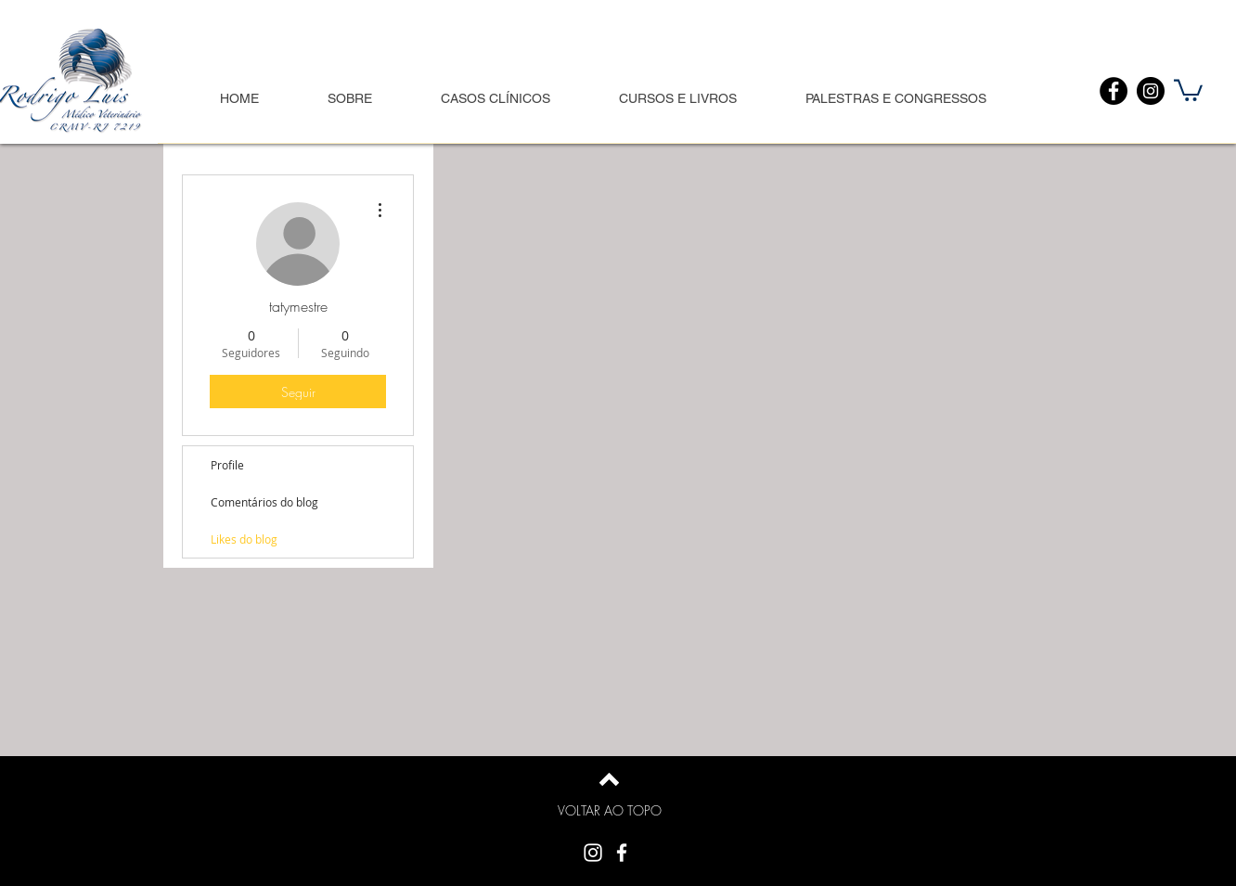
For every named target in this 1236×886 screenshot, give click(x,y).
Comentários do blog (264, 501)
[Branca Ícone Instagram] (593, 853)
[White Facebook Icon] (622, 853)
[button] (1188, 89)
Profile (227, 464)
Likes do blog (244, 539)
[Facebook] (1113, 91)
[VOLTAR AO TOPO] (609, 811)
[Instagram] (1151, 91)
